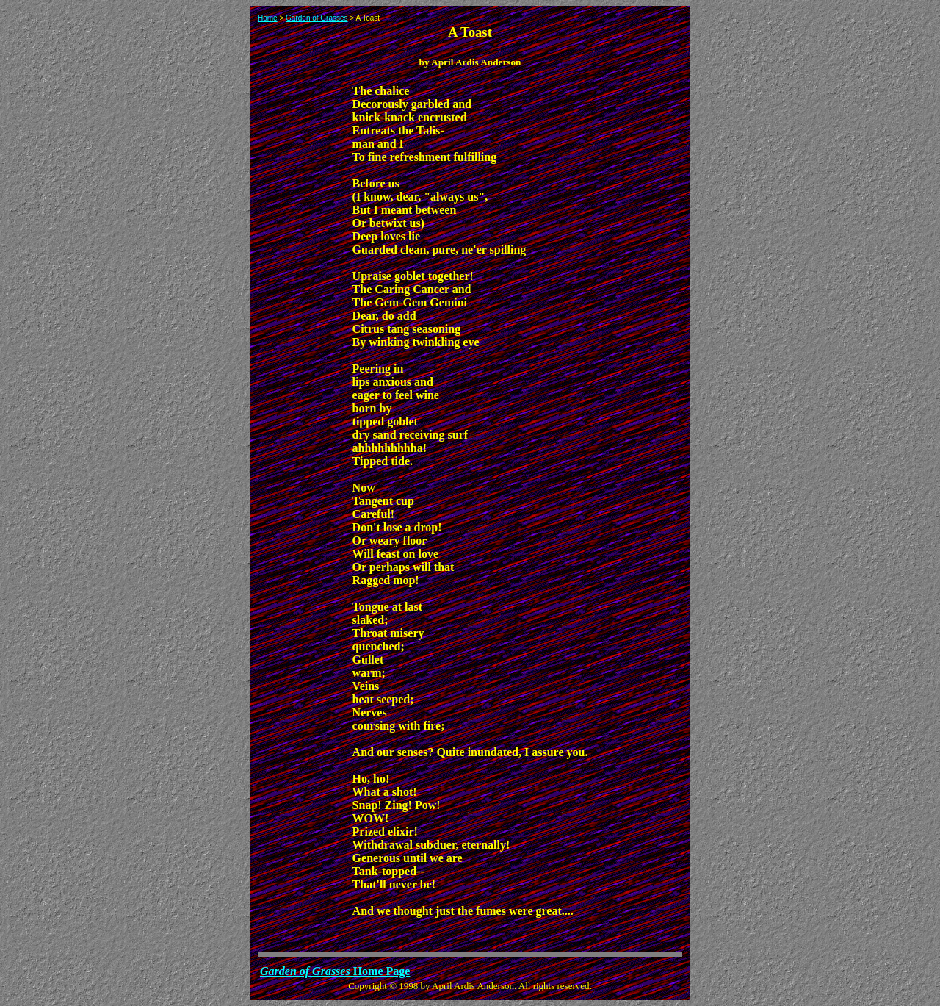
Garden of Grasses (316, 18)
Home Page (335, 971)
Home (268, 18)
